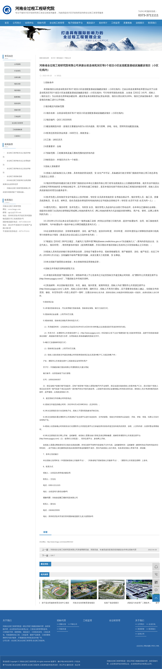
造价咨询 (17, 103)
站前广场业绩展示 (112, 603)
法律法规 (17, 77)
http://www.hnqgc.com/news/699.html (60, 542)
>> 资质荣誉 (140, 629)
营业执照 (6, 661)
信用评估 (29, 23)
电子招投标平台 (75, 23)
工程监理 (115, 23)
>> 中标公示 (72, 624)
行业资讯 (17, 71)
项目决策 (17, 84)
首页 (7, 23)
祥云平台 (62, 665)
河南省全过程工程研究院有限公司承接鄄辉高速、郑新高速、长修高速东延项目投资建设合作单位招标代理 (93, 550)
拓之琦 (77, 665)
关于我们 (139, 620)
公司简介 (17, 23)
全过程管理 (114, 620)
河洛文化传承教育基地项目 (85, 603)
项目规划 (17, 90)
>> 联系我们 (151, 629)
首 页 (53, 58)
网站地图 (147, 646)
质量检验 (127, 23)
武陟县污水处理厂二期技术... (140, 603)
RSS (153, 646)
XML (157, 646)
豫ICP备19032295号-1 (66, 661)
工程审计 (17, 136)
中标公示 (68, 58)
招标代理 (41, 23)
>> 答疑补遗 (61, 629)
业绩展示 (140, 23)
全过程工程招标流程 (14, 176)
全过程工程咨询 (33, 665)
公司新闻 (17, 64)
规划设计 (91, 23)
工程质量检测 (17, 129)
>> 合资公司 (140, 634)
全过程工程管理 (57, 23)
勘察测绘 (17, 97)
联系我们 (152, 23)
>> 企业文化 (151, 624)
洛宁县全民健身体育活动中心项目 (56, 603)
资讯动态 (60, 58)
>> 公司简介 (140, 624)
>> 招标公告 (61, 624)
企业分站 (140, 646)
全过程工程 (10, 665)
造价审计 (103, 23)
